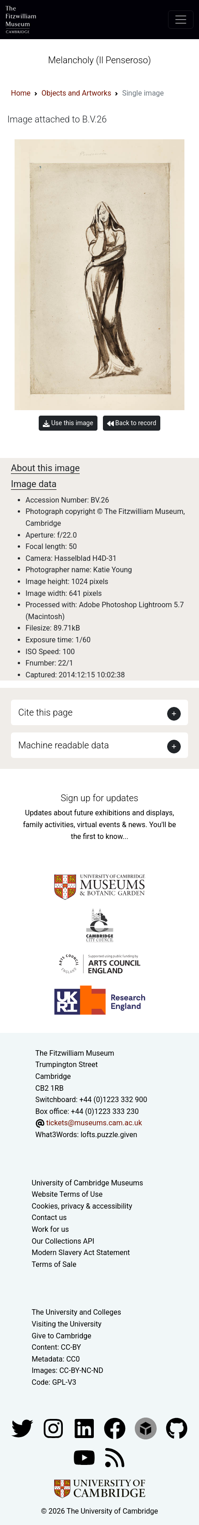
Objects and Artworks (76, 93)
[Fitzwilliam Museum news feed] (114, 1457)
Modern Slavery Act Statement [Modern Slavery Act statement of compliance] (81, 1252)
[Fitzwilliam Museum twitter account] (23, 1427)
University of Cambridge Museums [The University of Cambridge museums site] (87, 1183)
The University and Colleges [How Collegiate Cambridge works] (76, 1312)
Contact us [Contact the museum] (49, 1217)
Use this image (68, 423)
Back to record (131, 423)
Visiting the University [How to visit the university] (67, 1324)
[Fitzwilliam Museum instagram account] (54, 1427)
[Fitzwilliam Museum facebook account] (85, 1427)
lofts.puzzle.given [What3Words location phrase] (109, 1134)
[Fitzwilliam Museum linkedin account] (115, 1427)
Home (21, 93)
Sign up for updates (99, 798)
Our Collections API (63, 1241)
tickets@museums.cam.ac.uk (94, 1122)
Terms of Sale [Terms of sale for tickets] (54, 1264)
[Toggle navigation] (181, 19)
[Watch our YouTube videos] (85, 1457)
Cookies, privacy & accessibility (82, 1206)
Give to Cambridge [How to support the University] (62, 1336)
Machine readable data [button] (63, 745)
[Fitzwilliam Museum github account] (176, 1427)
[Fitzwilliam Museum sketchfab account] (146, 1427)
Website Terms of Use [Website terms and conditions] (67, 1194)
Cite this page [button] (45, 712)
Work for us (50, 1229)
